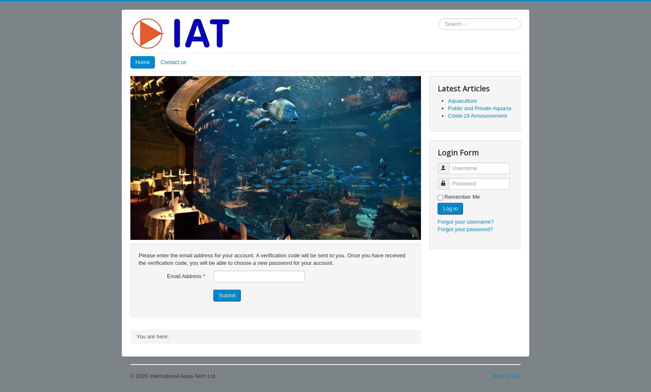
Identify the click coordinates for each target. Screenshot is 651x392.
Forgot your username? (466, 222)
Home (142, 62)
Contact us (173, 62)
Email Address (186, 276)
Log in (450, 208)
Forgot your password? (465, 229)
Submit (227, 295)
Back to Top (506, 376)
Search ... (438, 18)
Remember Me (462, 197)
